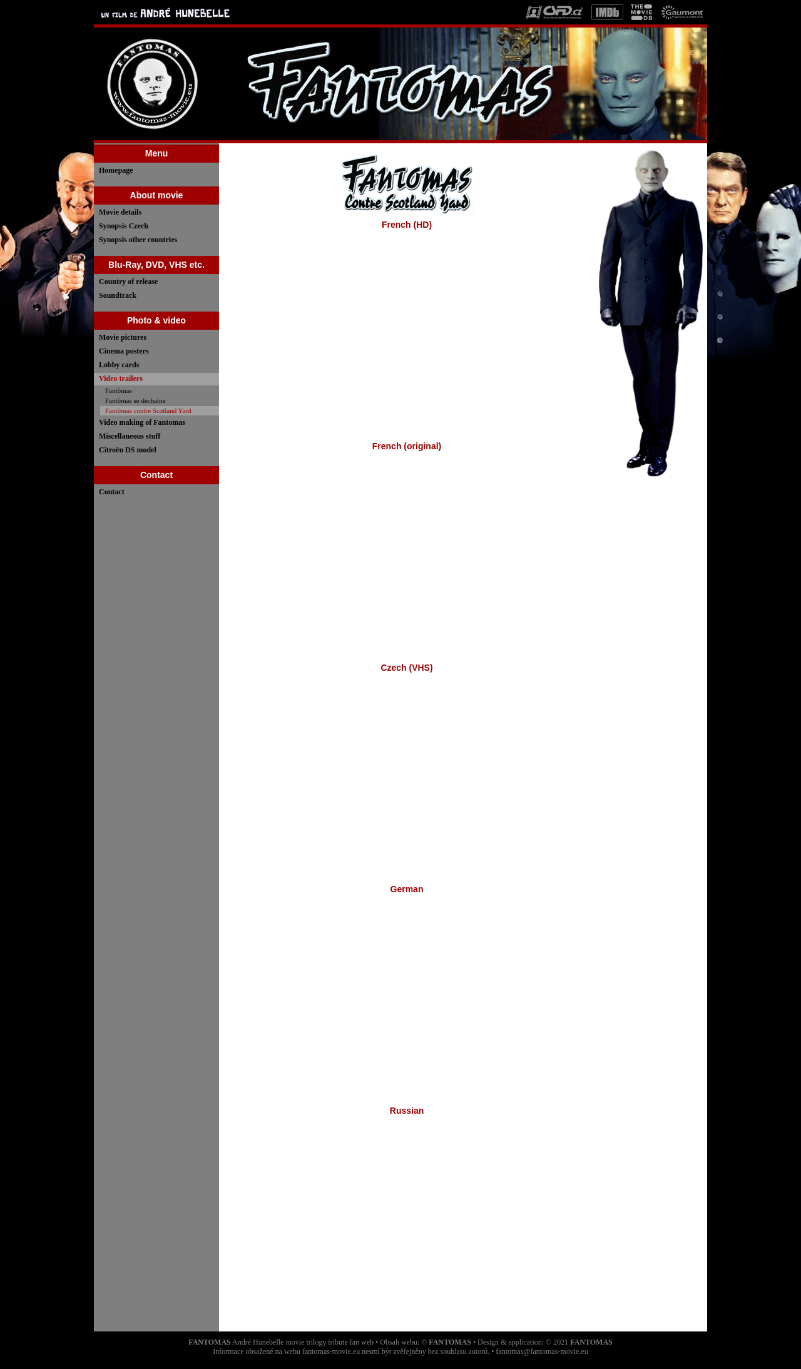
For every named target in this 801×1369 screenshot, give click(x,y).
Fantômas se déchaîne (135, 400)
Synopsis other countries (138, 239)
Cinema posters (124, 351)
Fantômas (118, 390)
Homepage (116, 170)
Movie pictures (122, 337)
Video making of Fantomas (142, 422)
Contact (112, 491)
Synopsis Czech (123, 225)
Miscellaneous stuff (129, 436)
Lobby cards (119, 364)
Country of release (128, 281)
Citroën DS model (127, 449)
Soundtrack (117, 295)
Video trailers (121, 378)
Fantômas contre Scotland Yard (148, 410)
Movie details (120, 212)
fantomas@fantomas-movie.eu (542, 1351)
